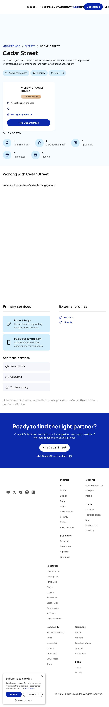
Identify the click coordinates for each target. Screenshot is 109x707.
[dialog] (24, 688)
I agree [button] (13, 694)
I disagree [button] (33, 694)
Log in (76, 6)
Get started (93, 6)
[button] (24, 700)
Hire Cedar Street (29, 122)
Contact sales (62, 6)
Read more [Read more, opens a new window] (30, 689)
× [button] (42, 676)
